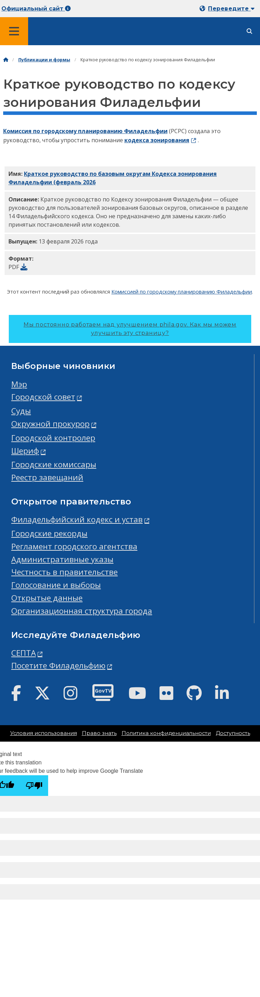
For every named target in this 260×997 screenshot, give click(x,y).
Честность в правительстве (64, 571)
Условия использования (43, 733)
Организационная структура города (81, 610)
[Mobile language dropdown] (228, 8)
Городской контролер (53, 437)
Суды (21, 410)
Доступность (233, 733)
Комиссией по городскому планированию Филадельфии (181, 291)
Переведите (231, 8)
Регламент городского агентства (74, 546)
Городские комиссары (53, 464)
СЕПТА (23, 652)
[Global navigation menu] (14, 31)
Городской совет (43, 396)
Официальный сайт (36, 8)
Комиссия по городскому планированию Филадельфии (85, 131)
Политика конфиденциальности (166, 733)
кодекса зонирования (156, 140)
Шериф (25, 450)
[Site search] (249, 31)
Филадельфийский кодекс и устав (77, 519)
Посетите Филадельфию (58, 665)
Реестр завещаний (47, 477)
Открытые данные (47, 597)
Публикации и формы (44, 60)
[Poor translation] (34, 785)
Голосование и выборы (56, 584)
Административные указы (62, 559)
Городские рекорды (49, 533)
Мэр (19, 384)
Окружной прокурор (50, 423)
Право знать (99, 733)
